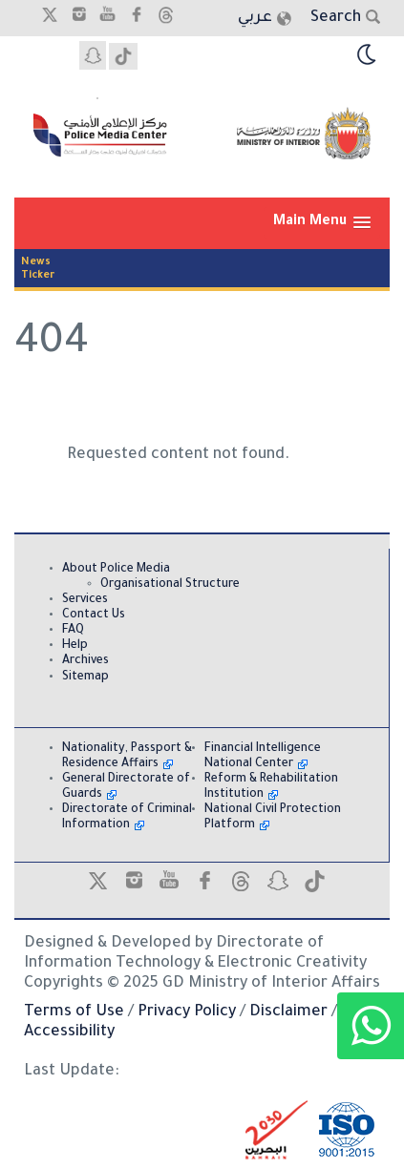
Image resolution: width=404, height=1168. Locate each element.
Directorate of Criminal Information (127, 817)
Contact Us (93, 615)
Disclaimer (288, 1012)
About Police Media (116, 569)
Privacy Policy (187, 1012)
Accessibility (69, 1032)
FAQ (73, 630)
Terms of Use (74, 1012)
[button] (322, 223)
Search (335, 18)
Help (75, 646)
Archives (85, 661)
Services (85, 600)
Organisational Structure (170, 585)
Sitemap (85, 677)
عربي (255, 18)
